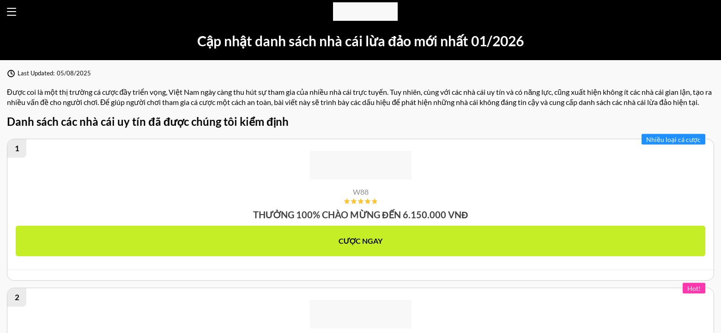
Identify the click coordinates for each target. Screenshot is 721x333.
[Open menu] (11, 12)
